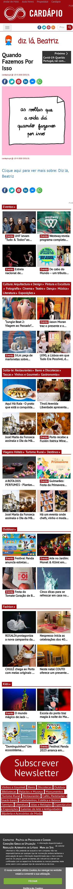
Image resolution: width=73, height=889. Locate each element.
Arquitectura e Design (29, 284)
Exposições (27, 293)
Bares (31, 787)
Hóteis (19, 452)
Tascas (8, 374)
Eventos (9, 207)
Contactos (8, 840)
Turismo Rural (36, 452)
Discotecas (45, 787)
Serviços (7, 804)
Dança (51, 288)
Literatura (10, 293)
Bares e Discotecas (48, 370)
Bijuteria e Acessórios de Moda (22, 813)
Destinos (54, 452)
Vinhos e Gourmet (27, 374)
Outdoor (9, 529)
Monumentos (54, 791)
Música (63, 288)
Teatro (40, 288)
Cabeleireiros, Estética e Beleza (40, 800)
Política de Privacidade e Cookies (33, 840)
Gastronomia (50, 374)
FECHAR (32, 881)
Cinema (28, 288)
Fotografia (14, 288)
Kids (7, 684)
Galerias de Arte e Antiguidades (41, 809)
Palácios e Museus (31, 791)
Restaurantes (24, 370)
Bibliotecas (9, 791)
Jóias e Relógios (41, 804)
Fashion (9, 607)
